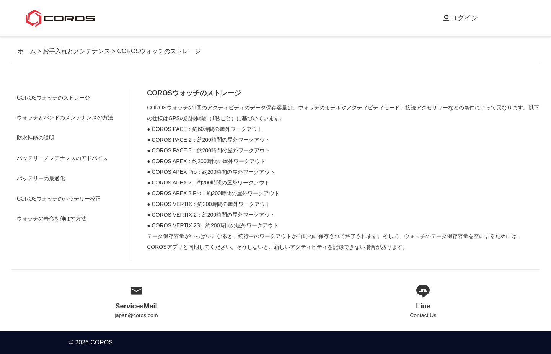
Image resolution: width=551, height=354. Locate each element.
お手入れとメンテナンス (76, 51)
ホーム (27, 51)
